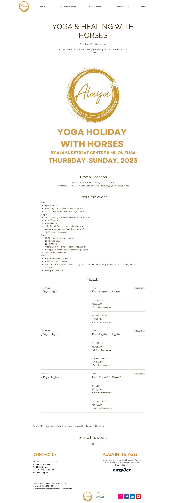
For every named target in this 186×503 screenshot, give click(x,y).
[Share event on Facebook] (87, 444)
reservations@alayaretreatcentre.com (55, 488)
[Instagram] (120, 496)
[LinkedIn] (132, 496)
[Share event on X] (93, 444)
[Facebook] (126, 496)
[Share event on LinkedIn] (99, 444)
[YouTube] (138, 496)
